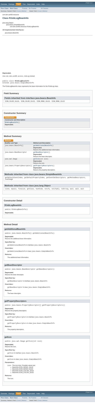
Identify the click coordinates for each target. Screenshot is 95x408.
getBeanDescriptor (40, 154)
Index (38, 4)
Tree (24, 4)
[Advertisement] (47, 54)
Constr (19, 11)
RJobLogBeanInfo (11, 124)
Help (43, 4)
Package (11, 4)
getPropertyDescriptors (43, 168)
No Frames (32, 8)
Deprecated (31, 4)
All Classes (44, 8)
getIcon (36, 161)
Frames (24, 8)
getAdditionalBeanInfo (42, 147)
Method (24, 11)
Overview (4, 4)
